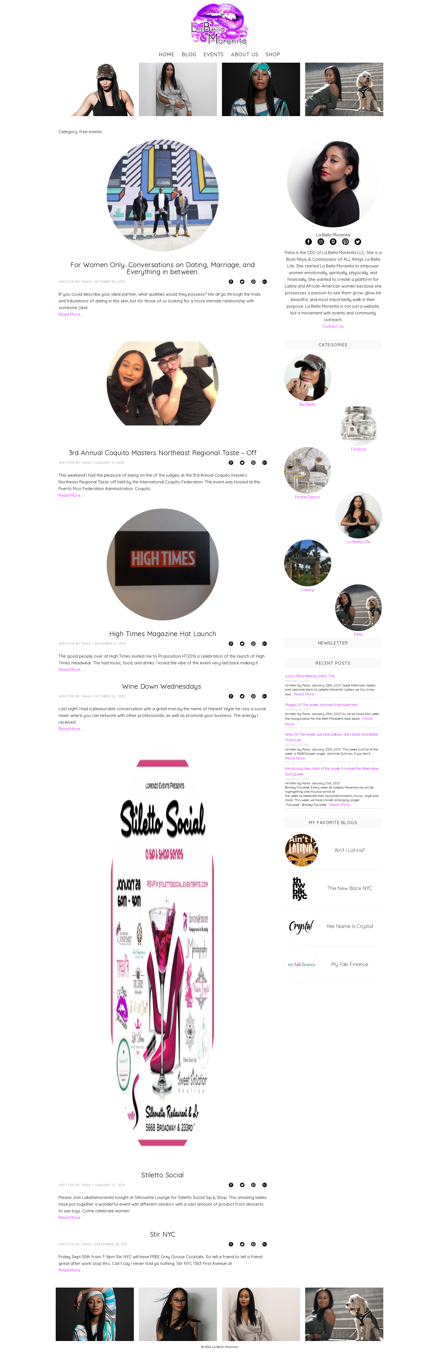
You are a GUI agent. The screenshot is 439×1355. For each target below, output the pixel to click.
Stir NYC (163, 1234)
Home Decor (307, 497)
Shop (273, 54)
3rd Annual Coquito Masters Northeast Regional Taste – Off (163, 452)
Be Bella (308, 404)
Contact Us (333, 326)
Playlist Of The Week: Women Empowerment (321, 704)
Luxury (307, 589)
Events (214, 54)
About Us (245, 54)
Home (166, 54)
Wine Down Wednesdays (162, 686)
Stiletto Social (162, 1175)
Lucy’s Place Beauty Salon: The (309, 675)
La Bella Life (358, 541)
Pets (358, 634)
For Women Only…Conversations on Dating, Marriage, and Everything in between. (162, 268)
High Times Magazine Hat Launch (162, 633)
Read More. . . (72, 314)
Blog (189, 54)
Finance (358, 449)
